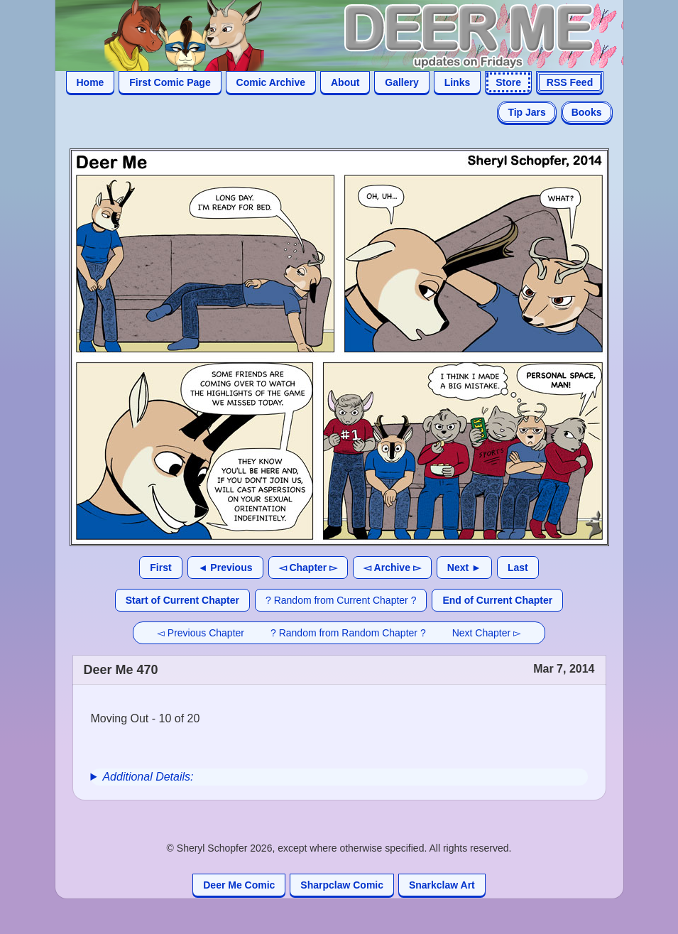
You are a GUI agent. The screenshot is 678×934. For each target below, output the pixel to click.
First (160, 567)
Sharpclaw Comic (341, 885)
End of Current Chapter (497, 600)
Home (90, 82)
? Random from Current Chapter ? (341, 600)
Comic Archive (271, 82)
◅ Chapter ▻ (308, 567)
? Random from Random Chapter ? (348, 633)
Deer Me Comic (239, 885)
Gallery (401, 82)
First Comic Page (169, 82)
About (345, 82)
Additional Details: (147, 777)
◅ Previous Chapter (200, 633)
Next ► (464, 567)
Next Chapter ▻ (486, 633)
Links (457, 82)
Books (587, 112)
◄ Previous (225, 567)
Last (518, 567)
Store (508, 82)
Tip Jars (526, 112)
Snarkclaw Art (442, 885)
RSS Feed (570, 82)
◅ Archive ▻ (392, 567)
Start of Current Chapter (182, 600)
